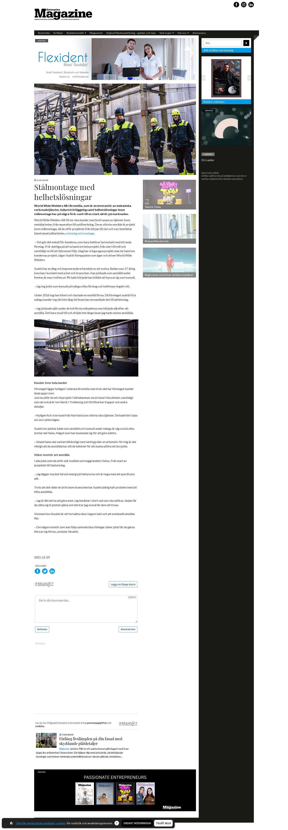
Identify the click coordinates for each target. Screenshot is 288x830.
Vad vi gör (166, 32)
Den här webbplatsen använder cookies (41, 823)
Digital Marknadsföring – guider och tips (131, 32)
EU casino (207, 160)
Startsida (44, 32)
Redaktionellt (76, 32)
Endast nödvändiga (137, 823)
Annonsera (199, 32)
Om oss (183, 32)
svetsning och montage (79, 233)
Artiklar (58, 32)
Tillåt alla (163, 823)
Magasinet (96, 32)
